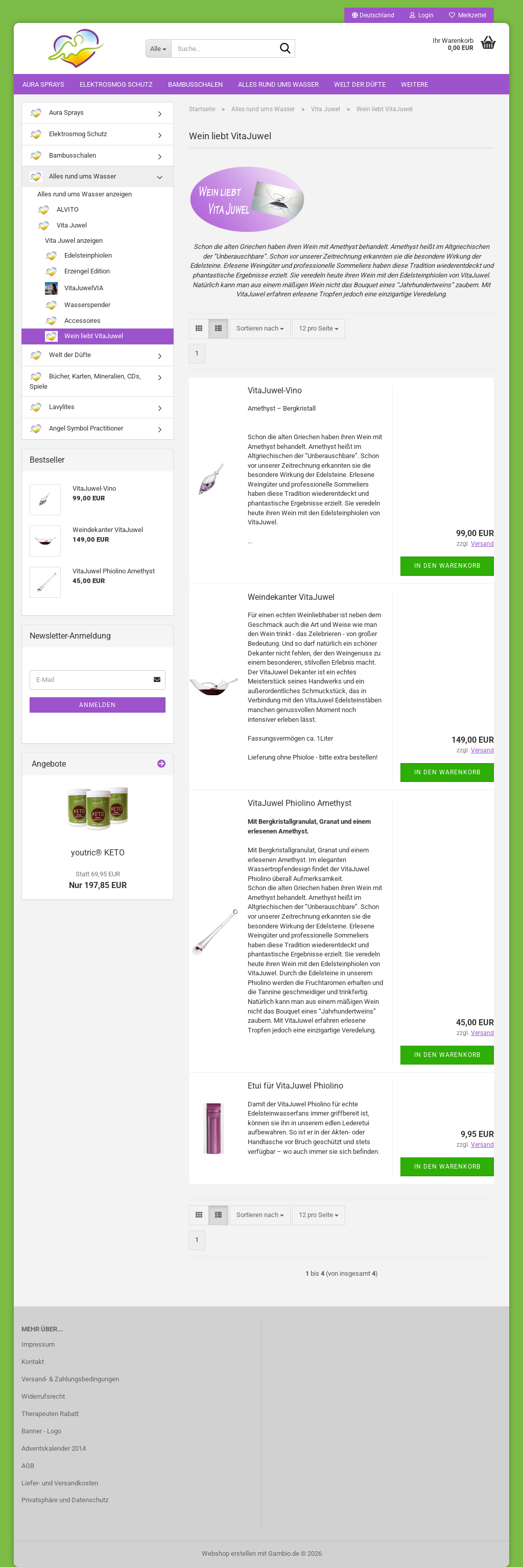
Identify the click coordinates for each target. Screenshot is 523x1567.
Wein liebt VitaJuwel (84, 336)
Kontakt (32, 1362)
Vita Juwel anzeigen (74, 240)
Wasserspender (77, 305)
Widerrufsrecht (43, 1396)
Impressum (38, 1344)
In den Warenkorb (447, 565)
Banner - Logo (41, 1431)
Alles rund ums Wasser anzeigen (84, 194)
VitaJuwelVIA (74, 288)
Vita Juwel (62, 225)
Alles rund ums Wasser (278, 84)
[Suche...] (158, 48)
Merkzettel (467, 15)
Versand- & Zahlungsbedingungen (70, 1379)
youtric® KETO (98, 852)
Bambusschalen (195, 84)
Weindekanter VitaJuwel (291, 597)
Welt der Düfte (360, 84)
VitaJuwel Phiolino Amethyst (299, 803)
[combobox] (260, 329)
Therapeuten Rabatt (50, 1414)
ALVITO (58, 210)
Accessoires (73, 321)
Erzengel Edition (77, 271)
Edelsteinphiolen (78, 255)
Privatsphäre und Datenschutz (64, 1500)
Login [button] (422, 15)
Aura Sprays (43, 84)
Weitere (414, 84)
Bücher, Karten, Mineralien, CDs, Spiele (85, 380)
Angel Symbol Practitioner (76, 428)
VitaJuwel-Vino (275, 390)
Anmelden (97, 705)
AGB (27, 1466)
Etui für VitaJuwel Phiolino (295, 1086)
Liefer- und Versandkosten (59, 1483)
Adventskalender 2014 (53, 1448)
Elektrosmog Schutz (116, 84)
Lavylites (52, 407)
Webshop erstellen (229, 1553)
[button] (373, 15)
